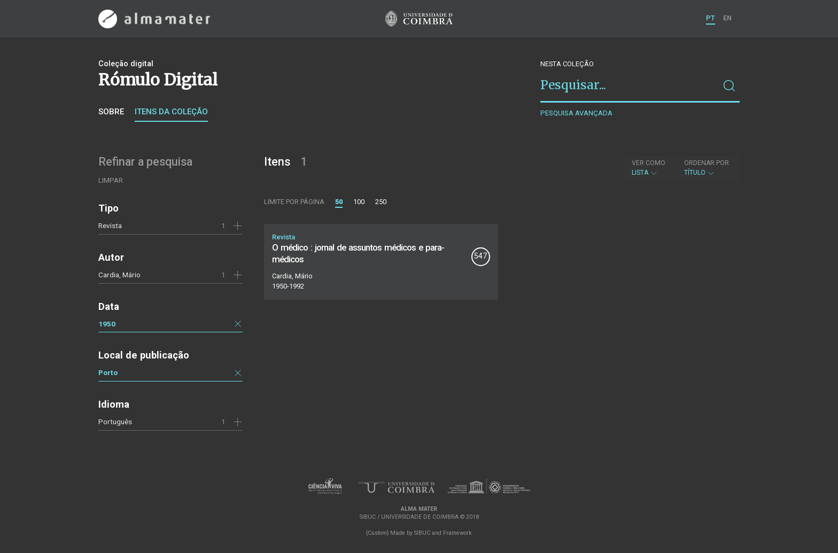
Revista (110, 225)
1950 (106, 324)
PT (710, 18)
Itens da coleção (171, 111)
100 (358, 202)
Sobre (111, 111)
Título (706, 168)
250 (380, 202)
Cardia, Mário (119, 274)
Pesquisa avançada (576, 113)
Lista (648, 168)
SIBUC (422, 532)
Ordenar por (706, 163)
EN (727, 18)
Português (115, 421)
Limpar (110, 180)
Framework (457, 532)
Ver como (648, 163)
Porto (108, 372)
